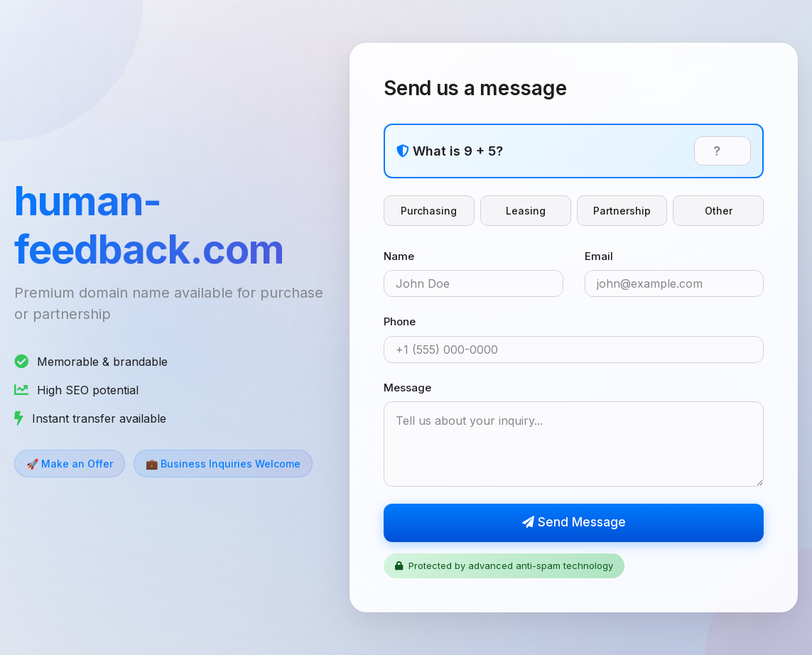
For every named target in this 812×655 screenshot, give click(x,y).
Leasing (526, 211)
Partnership (622, 211)
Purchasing (429, 211)
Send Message (574, 523)
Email (599, 256)
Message (407, 387)
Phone (400, 322)
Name (399, 256)
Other (718, 211)
